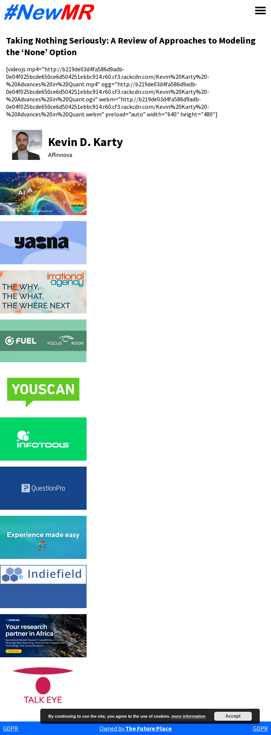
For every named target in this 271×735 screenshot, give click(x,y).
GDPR (10, 728)
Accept (233, 716)
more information (188, 716)
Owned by (135, 728)
